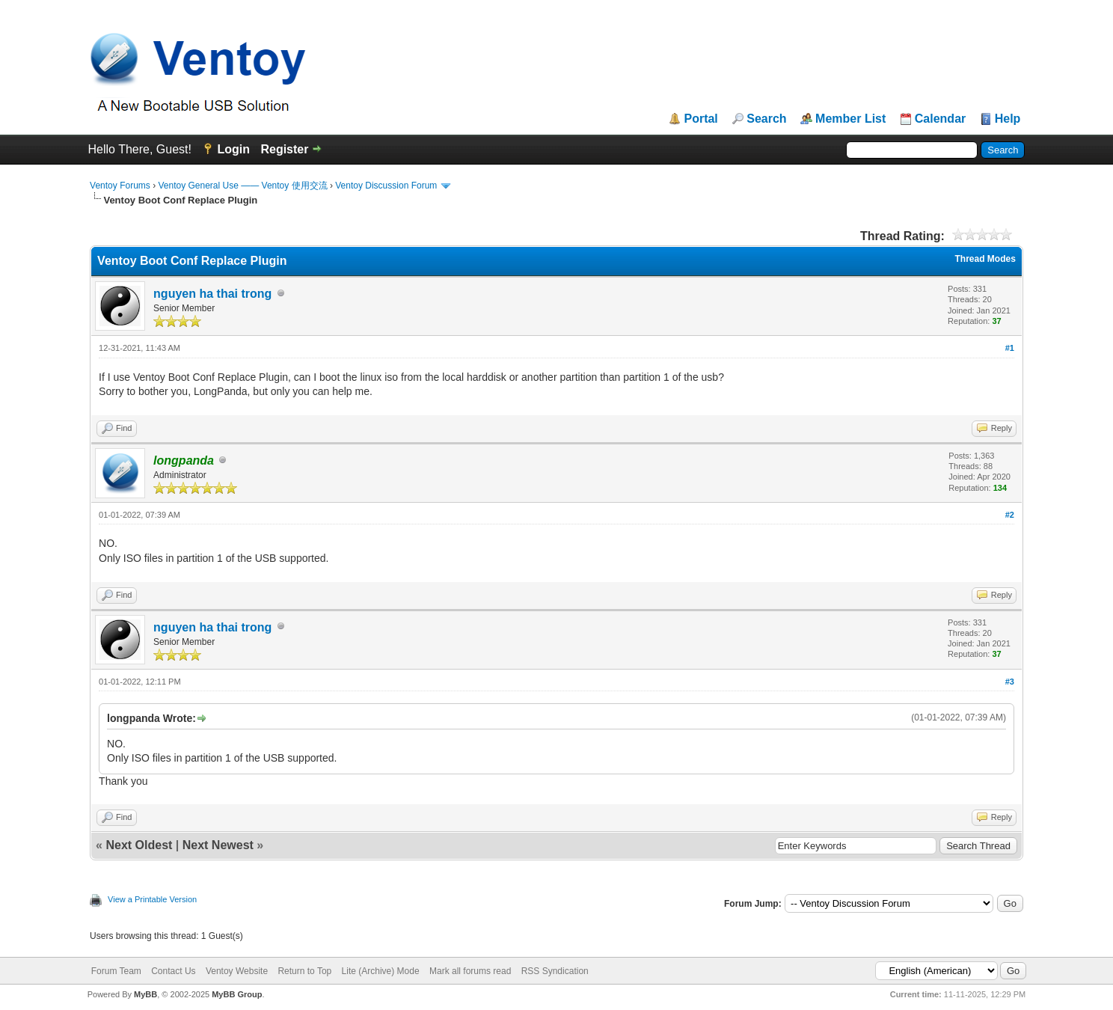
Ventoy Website (237, 971)
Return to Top (304, 971)
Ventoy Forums (120, 185)
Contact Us (173, 971)
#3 (1009, 681)
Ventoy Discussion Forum (386, 185)
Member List (850, 119)
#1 (1009, 347)
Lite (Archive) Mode (381, 971)
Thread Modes (985, 259)
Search (766, 119)
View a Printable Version (152, 899)
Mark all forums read (470, 971)
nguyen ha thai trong (212, 293)
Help (1008, 119)
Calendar (940, 119)
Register (284, 149)
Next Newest (218, 845)
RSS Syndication (555, 971)
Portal (700, 119)
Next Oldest (138, 845)
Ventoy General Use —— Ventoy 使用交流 (242, 185)
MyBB (145, 994)
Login (233, 149)
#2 (1009, 514)
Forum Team (116, 971)
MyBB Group (237, 994)
